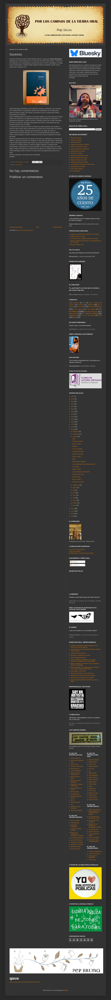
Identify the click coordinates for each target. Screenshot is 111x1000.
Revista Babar (75, 792)
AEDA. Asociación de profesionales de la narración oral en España (95, 812)
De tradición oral (93, 829)
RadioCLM (72, 315)
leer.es (72, 800)
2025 (72, 399)
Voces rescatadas (94, 837)
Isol (90, 771)
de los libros (19, 164)
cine (84, 303)
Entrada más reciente (16, 227)
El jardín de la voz (94, 831)
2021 (72, 409)
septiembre (76, 485)
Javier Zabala (92, 784)
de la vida (80, 306)
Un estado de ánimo (78, 451)
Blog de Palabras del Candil (79, 160)
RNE (100, 315)
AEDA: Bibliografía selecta (78, 657)
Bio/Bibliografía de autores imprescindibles (81, 553)
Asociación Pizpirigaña (74, 825)
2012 (72, 508)
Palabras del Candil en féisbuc (79, 162)
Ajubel (90, 786)
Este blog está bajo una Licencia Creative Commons (24, 982)
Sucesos (74, 446)
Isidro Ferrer (92, 764)
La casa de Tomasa (76, 840)
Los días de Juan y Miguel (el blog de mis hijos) (84, 238)
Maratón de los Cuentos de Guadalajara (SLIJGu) (95, 825)
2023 (72, 404)
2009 (72, 516)
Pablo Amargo (93, 762)
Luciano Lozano (93, 799)
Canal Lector (74, 764)
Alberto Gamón (93, 777)
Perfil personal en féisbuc (78, 166)
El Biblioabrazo (75, 823)
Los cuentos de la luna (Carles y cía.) (94, 817)
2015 (72, 424)
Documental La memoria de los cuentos (82, 677)
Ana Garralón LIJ (76, 758)
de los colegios (90, 309)
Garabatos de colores (77, 844)
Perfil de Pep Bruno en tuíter (79, 146)
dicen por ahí (73, 313)
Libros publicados (76, 142)
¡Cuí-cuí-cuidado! (77, 449)
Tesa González (93, 797)
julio (74, 490)
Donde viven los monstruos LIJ (75, 773)
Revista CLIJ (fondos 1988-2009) (77, 785)
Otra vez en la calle (77, 482)
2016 (72, 421)
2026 (72, 396)
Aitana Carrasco (93, 779)
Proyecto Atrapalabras (95, 851)
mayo (74, 495)
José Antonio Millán (76, 810)
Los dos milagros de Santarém (81, 472)
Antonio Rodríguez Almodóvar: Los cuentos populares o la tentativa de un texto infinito (83, 660)
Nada (73, 439)
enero (74, 505)
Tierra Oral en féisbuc (77, 169)
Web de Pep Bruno (76, 138)
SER (74, 317)
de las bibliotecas (95, 306)
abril (74, 498)
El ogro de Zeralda (77, 454)
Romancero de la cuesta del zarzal (94, 840)
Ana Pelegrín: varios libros (78, 671)
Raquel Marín (92, 773)
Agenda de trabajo (76, 140)
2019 (72, 414)
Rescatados (84, 315)
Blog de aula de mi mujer (78, 236)
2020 (72, 411)
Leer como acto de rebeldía (77, 549)
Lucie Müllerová (93, 775)
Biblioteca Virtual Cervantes (75, 807)
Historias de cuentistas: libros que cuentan (83, 675)
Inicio (37, 227)
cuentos (90, 304)
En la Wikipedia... (76, 171)
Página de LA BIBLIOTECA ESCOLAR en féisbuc (85, 234)
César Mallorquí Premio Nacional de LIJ (83, 464)
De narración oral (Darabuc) (94, 821)
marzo (75, 500)
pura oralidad (92, 313)
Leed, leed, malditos (75, 551)
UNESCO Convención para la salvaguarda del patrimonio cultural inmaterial (84, 646)
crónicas (80, 304)
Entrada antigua (57, 227)
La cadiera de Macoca (77, 838)
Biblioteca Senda (75, 846)
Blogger (66, 990)
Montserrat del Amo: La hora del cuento (82, 673)
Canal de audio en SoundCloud (80, 149)
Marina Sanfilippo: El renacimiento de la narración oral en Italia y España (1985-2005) (85, 668)
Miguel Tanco (92, 782)
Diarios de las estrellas (78, 461)
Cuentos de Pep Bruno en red (79, 155)
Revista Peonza (75, 802)
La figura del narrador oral (78, 653)
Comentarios (74, 565)
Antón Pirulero (76, 477)
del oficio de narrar (90, 311)
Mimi (73, 459)
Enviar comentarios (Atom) (25, 230)
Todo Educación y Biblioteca (76, 781)
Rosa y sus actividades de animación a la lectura (77, 834)
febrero (75, 503)
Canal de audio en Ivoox (78, 151)
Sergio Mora (92, 788)
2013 (72, 429)
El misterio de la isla (78, 474)
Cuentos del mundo (94, 854)
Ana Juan (91, 768)
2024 (72, 401)
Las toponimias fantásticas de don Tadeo (82, 164)
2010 (72, 513)
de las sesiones (78, 309)
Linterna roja (92, 859)
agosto (75, 487)
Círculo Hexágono (76, 771)
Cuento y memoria (77, 441)
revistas (92, 315)
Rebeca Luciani (93, 793)
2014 (72, 427)
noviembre (76, 434)
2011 (72, 511)
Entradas (73, 561)
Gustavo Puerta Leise (77, 766)
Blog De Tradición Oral (77, 244)
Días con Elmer (75, 820)
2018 (72, 416)
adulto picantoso (74, 303)
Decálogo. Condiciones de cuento (80, 655)
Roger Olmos (92, 795)
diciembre (76, 431)
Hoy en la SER (76, 444)
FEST (84, 313)
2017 (72, 419)
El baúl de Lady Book (77, 842)
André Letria (92, 790)
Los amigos (75, 466)
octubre (75, 436)
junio (74, 492)
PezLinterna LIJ (75, 768)
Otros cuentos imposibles (93, 856)
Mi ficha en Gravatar (76, 153)
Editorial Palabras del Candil (79, 157)
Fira (72, 804)
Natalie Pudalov (93, 766)
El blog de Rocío (75, 849)
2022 (72, 406)
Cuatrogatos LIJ (75, 794)
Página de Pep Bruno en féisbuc (80, 144)
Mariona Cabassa (94, 760)
